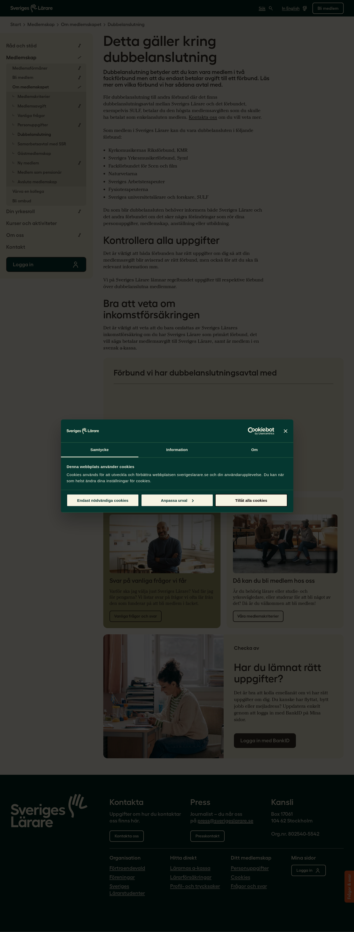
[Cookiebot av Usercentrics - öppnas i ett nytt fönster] (251, 431)
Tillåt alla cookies (251, 500)
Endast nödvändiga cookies (102, 500)
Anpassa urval (177, 500)
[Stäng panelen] (285, 431)
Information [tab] (177, 449)
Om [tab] (254, 449)
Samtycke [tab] (99, 449)
